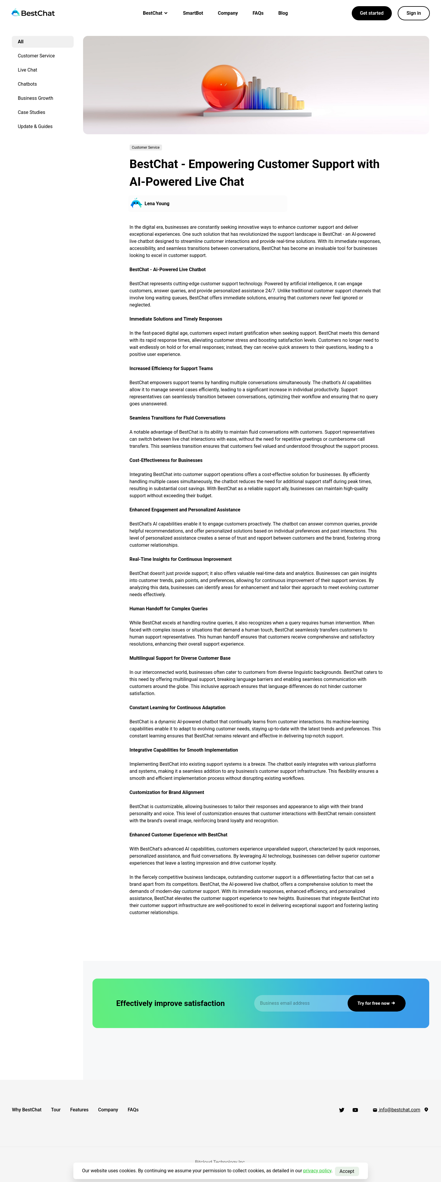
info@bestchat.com (396, 1110)
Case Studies (31, 112)
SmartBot (193, 13)
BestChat (155, 13)
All (21, 41)
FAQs (257, 13)
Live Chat (27, 70)
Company (228, 13)
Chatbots (27, 84)
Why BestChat (27, 1110)
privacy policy (317, 1170)
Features (92, 1110)
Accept (347, 1170)
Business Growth (35, 98)
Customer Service (36, 56)
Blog (283, 13)
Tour (62, 1110)
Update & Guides (35, 126)
